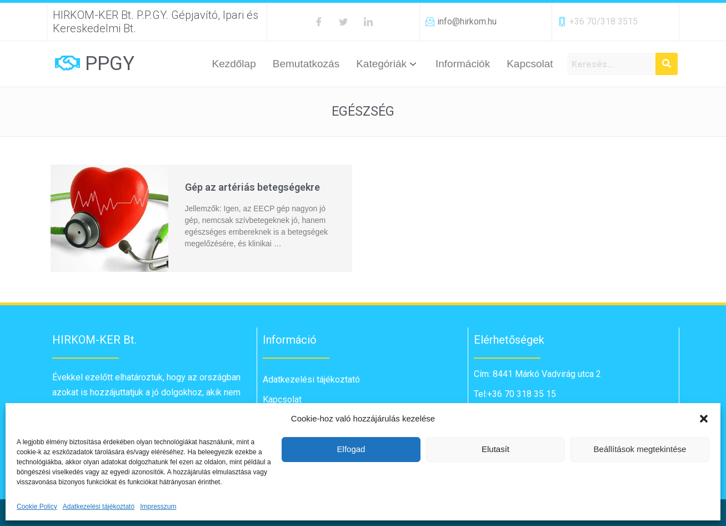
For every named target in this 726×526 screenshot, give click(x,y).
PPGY (109, 63)
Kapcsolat (530, 64)
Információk (462, 64)
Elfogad (351, 449)
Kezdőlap (234, 64)
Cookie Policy (37, 506)
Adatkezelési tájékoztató (98, 506)
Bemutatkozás (306, 64)
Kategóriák (387, 64)
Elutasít (495, 449)
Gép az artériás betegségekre (252, 187)
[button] (703, 418)
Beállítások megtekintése (640, 449)
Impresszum (158, 506)
